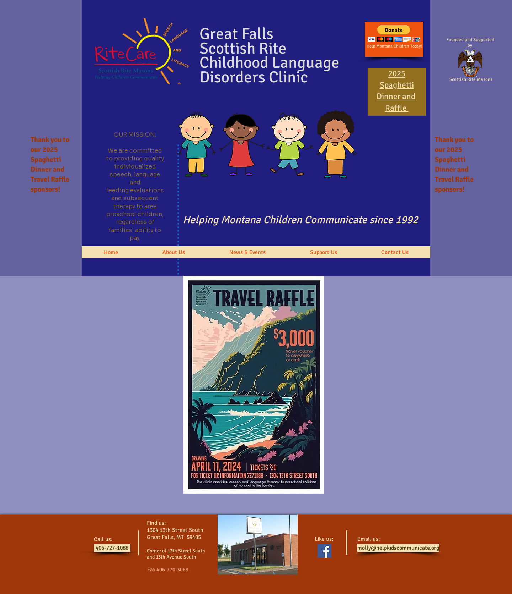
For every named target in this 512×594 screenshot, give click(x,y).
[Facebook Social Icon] (324, 551)
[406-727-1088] (112, 548)
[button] (173, 252)
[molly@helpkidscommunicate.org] (398, 548)
